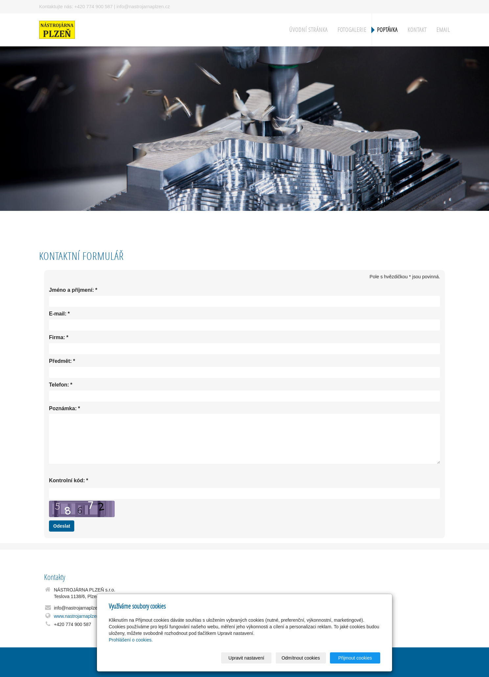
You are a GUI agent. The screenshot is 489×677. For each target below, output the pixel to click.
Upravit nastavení (246, 658)
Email (443, 30)
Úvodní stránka (308, 30)
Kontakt (417, 30)
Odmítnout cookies (301, 658)
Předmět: (60, 361)
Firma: (57, 337)
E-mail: (57, 314)
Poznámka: (63, 409)
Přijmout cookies (355, 658)
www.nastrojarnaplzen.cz (79, 616)
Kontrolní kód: (67, 481)
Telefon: (59, 385)
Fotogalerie (352, 30)
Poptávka (387, 30)
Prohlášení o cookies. (131, 639)
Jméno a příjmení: (71, 290)
